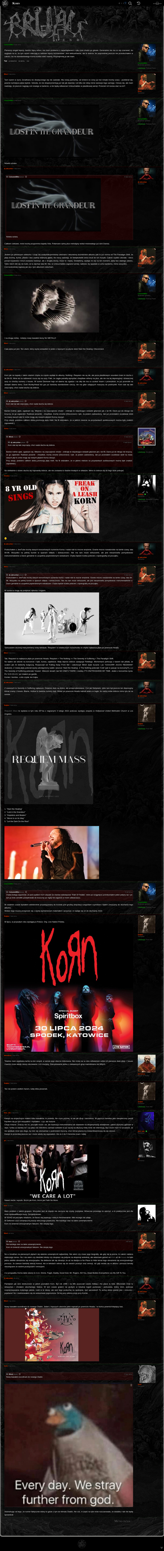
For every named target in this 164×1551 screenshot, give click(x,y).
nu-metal (22, 61)
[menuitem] (159, 1531)
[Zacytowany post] (26, 177)
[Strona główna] (5, 3)
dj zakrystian (14, 401)
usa (28, 61)
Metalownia (122, 1521)
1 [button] (121, 3)
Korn (16, 3)
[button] (119, 3)
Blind (11, 437)
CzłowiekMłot (14, 177)
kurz (10, 1241)
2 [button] (123, 3)
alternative (13, 61)
